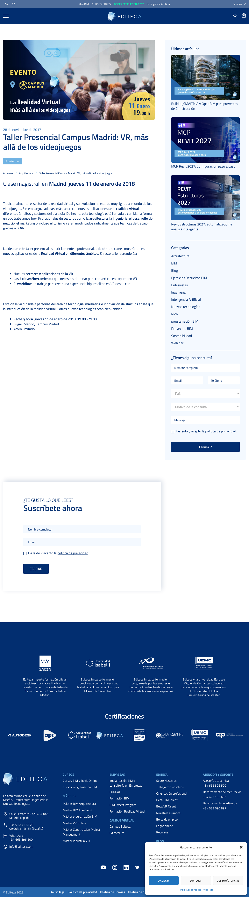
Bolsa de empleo (167, 819)
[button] (241, 847)
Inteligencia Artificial (158, 4)
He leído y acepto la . (204, 431)
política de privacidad (220, 431)
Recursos (162, 832)
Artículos (8, 173)
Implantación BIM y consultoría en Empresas (126, 783)
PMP (174, 314)
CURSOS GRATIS (101, 4)
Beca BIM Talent (167, 800)
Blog (174, 270)
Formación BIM (119, 798)
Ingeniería (178, 292)
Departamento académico (220, 803)
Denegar (196, 880)
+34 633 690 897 (214, 808)
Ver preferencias (228, 880)
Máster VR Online (74, 823)
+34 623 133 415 (214, 796)
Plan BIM (84, 4)
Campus (239, 4)
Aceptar (163, 880)
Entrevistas (179, 285)
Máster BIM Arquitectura (79, 803)
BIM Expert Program (123, 804)
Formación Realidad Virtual (127, 811)
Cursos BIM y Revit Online (80, 780)
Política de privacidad (190, 890)
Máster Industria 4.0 (76, 840)
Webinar (177, 343)
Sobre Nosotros (166, 780)
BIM (174, 263)
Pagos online (164, 825)
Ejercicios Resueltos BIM (189, 277)
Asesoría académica (216, 780)
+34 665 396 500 (214, 785)
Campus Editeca (120, 826)
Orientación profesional (171, 793)
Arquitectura (12, 161)
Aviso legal (208, 890)
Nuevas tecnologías (185, 306)
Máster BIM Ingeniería (77, 810)
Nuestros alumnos (168, 813)
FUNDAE (115, 792)
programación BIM (184, 321)
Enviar (205, 447)
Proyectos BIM (182, 328)
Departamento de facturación (222, 792)
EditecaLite (117, 832)
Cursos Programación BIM (80, 787)
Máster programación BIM (80, 816)
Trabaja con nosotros (169, 787)
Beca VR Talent (166, 806)
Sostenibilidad (181, 335)
